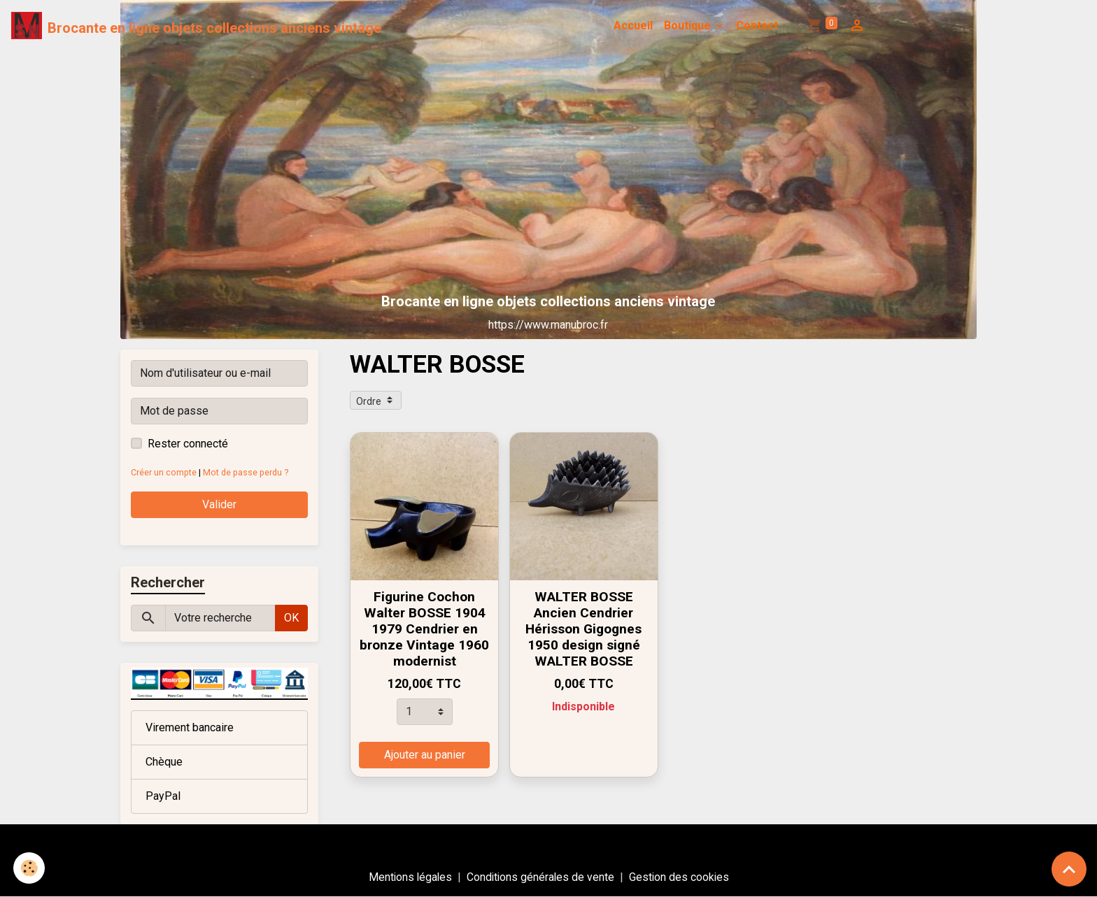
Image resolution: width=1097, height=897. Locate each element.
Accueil (633, 25)
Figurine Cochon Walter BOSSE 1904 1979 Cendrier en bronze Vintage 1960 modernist (424, 629)
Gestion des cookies (681, 877)
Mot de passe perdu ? (248, 472)
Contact (757, 25)
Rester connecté (188, 443)
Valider (219, 504)
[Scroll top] (1069, 869)
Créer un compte (164, 472)
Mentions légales (408, 877)
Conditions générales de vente (541, 877)
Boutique (689, 25)
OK (291, 617)
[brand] (196, 26)
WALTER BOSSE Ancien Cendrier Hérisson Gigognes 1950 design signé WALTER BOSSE (583, 629)
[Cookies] (29, 868)
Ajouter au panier (424, 754)
